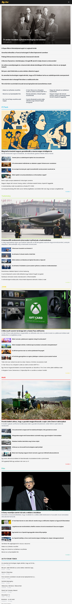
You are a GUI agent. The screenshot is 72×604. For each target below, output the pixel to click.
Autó (4, 377)
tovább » (68, 191)
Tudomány (6, 196)
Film (3, 468)
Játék (4, 287)
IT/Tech (5, 107)
